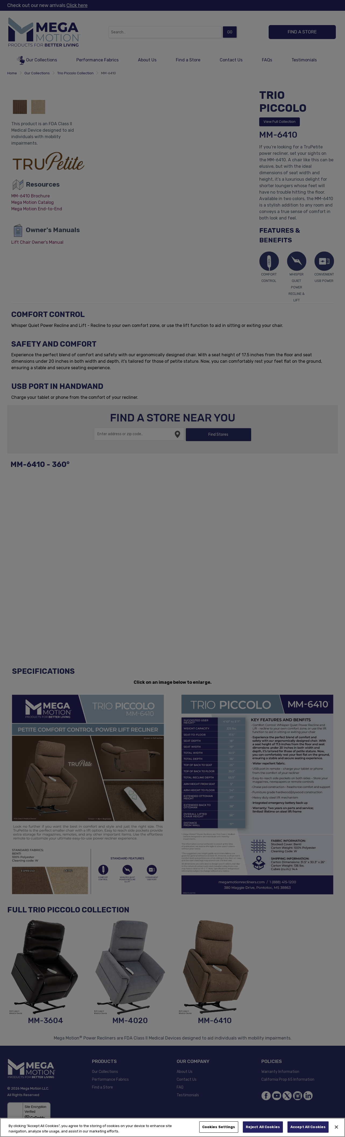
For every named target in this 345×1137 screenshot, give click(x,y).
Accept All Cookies (308, 1127)
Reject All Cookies (263, 1127)
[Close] (336, 1127)
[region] (172, 1127)
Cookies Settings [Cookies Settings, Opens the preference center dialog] (218, 1127)
